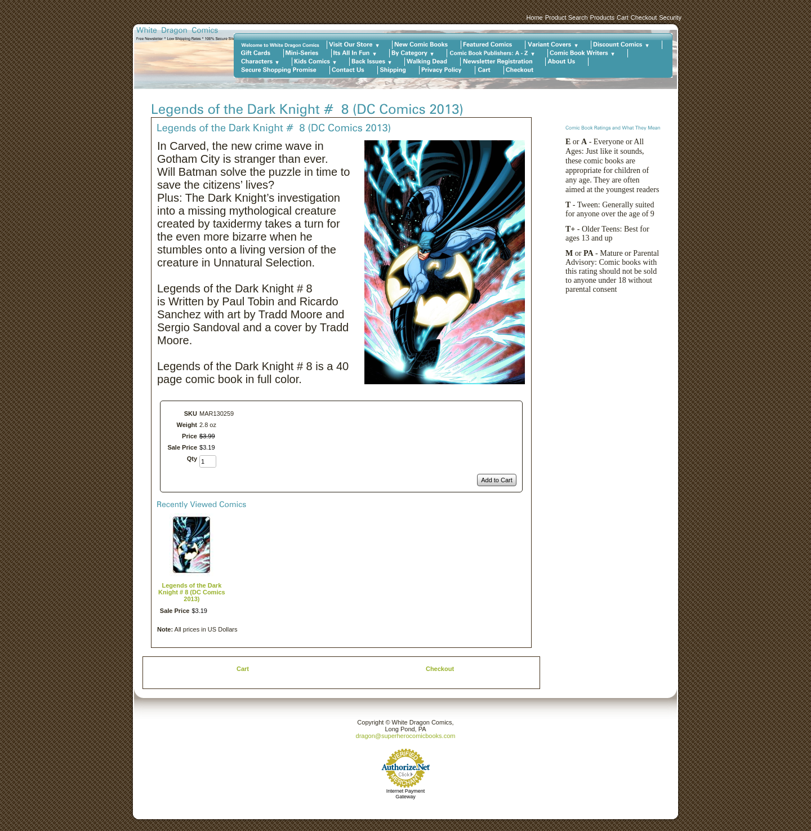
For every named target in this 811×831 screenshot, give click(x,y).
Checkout (644, 17)
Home (534, 17)
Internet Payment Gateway (405, 793)
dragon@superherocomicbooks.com (406, 735)
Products (602, 17)
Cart (623, 17)
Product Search (566, 17)
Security (670, 17)
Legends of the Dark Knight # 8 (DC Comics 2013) (191, 592)
